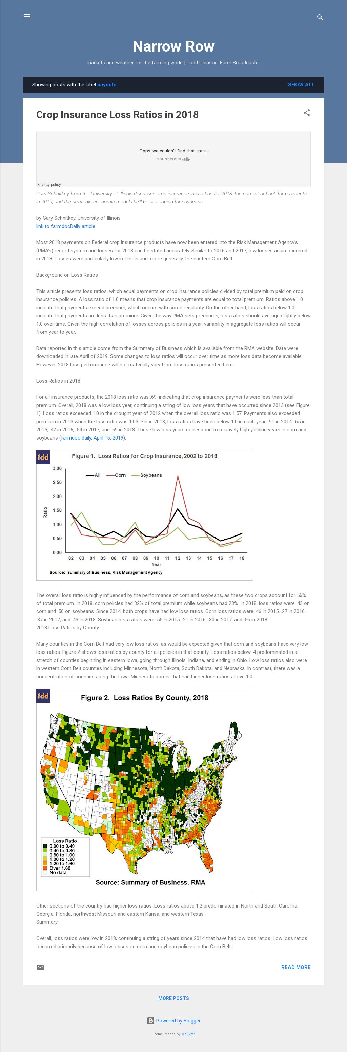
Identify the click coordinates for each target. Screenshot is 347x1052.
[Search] (320, 18)
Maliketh (188, 1034)
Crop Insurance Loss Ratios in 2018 (117, 114)
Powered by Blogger (174, 1021)
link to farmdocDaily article (65, 226)
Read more (296, 967)
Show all (301, 85)
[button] (307, 114)
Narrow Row (173, 46)
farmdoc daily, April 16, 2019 (92, 438)
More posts (173, 998)
